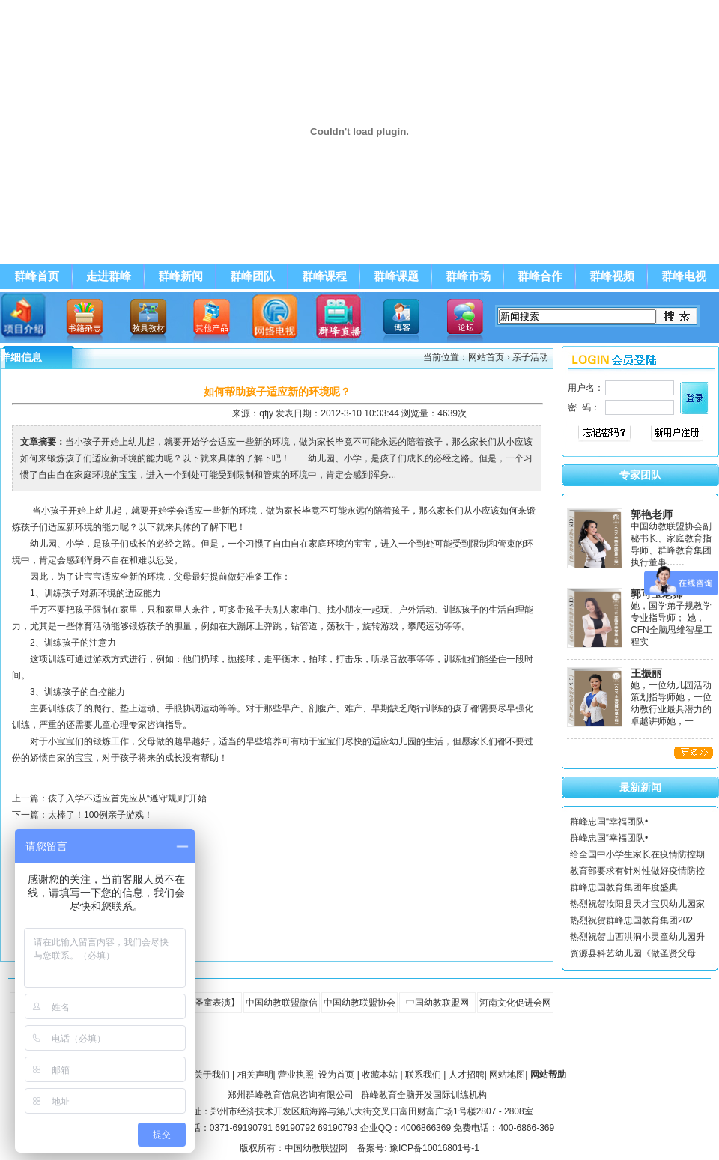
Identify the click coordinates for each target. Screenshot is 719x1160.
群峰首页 (36, 276)
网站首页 (486, 357)
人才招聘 (467, 1074)
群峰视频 (611, 276)
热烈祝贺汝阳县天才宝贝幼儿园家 (637, 904)
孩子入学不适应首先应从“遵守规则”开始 (127, 798)
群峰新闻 (180, 276)
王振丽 (646, 673)
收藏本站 (380, 1074)
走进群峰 (108, 276)
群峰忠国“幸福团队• (609, 821)
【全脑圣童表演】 (204, 1002)
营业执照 (296, 1074)
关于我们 (212, 1074)
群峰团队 (252, 276)
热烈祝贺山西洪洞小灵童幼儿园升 (637, 937)
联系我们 (423, 1074)
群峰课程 (324, 276)
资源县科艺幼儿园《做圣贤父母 (633, 953)
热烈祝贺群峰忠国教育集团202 (631, 920)
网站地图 (507, 1074)
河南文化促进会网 (515, 1002)
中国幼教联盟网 (437, 1002)
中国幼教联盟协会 (359, 1002)
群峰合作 (540, 276)
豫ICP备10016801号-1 (434, 1148)
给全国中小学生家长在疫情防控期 (637, 854)
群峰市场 (468, 276)
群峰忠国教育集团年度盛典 (624, 887)
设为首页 (336, 1074)
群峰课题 (396, 276)
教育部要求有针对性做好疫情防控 (637, 871)
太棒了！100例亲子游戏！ (100, 815)
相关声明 (255, 1074)
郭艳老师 (652, 514)
